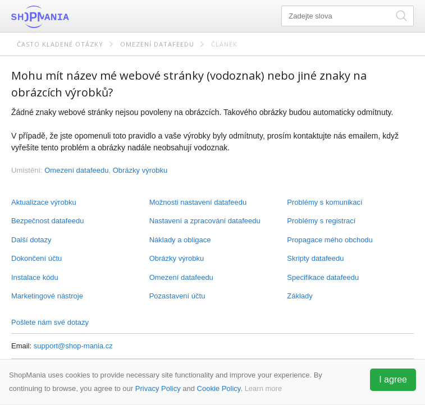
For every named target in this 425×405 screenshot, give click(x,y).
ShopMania (67, 17)
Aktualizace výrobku (43, 202)
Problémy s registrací (321, 221)
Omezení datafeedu (157, 44)
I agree (393, 379)
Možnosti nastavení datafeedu (197, 202)
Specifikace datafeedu (323, 277)
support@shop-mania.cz (73, 346)
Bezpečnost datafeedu (47, 221)
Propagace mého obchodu (330, 240)
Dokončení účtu (36, 258)
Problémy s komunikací (324, 202)
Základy (300, 296)
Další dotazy (31, 240)
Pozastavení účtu (177, 296)
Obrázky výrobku (176, 258)
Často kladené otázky (60, 44)
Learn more (263, 388)
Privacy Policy (158, 388)
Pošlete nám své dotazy (50, 322)
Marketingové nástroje (47, 296)
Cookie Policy (219, 388)
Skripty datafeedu (315, 258)
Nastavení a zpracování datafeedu (205, 221)
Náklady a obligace (180, 240)
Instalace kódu (34, 277)
